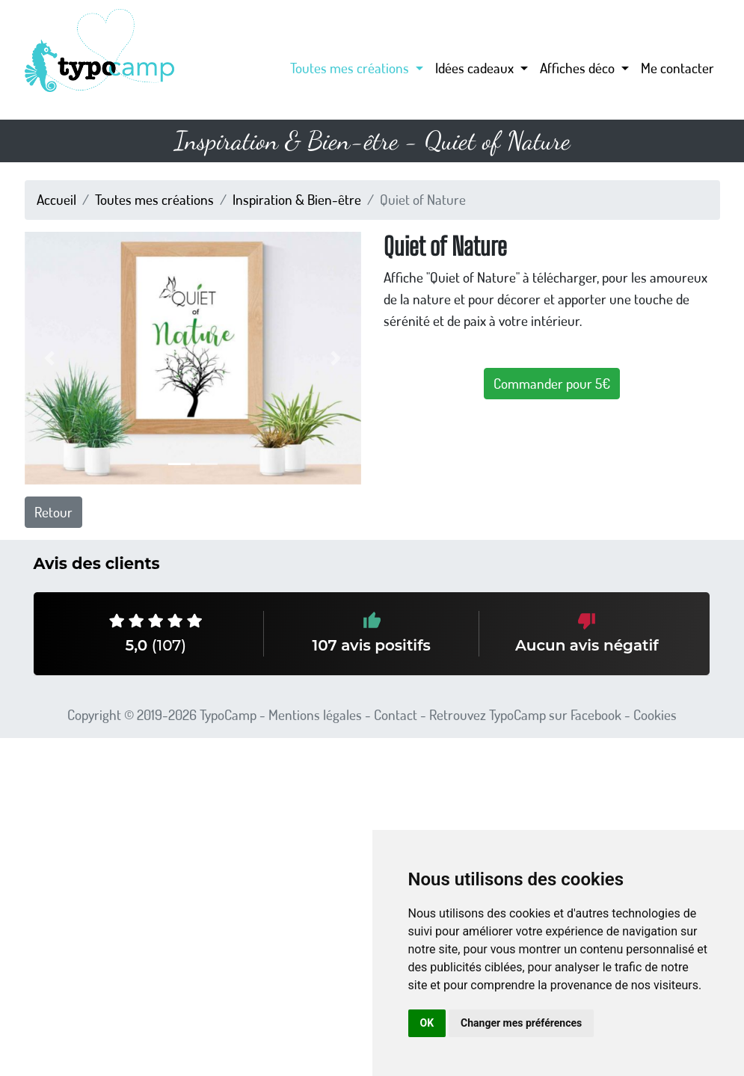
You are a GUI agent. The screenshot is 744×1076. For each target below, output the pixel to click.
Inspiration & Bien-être (297, 199)
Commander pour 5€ (552, 383)
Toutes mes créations (154, 199)
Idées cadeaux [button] (476, 67)
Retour (53, 511)
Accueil (56, 199)
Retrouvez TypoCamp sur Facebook (525, 714)
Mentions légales (315, 714)
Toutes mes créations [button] (351, 67)
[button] (50, 358)
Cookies (655, 714)
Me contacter (677, 67)
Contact (395, 714)
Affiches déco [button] (579, 67)
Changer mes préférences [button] (521, 1023)
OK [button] (427, 1023)
